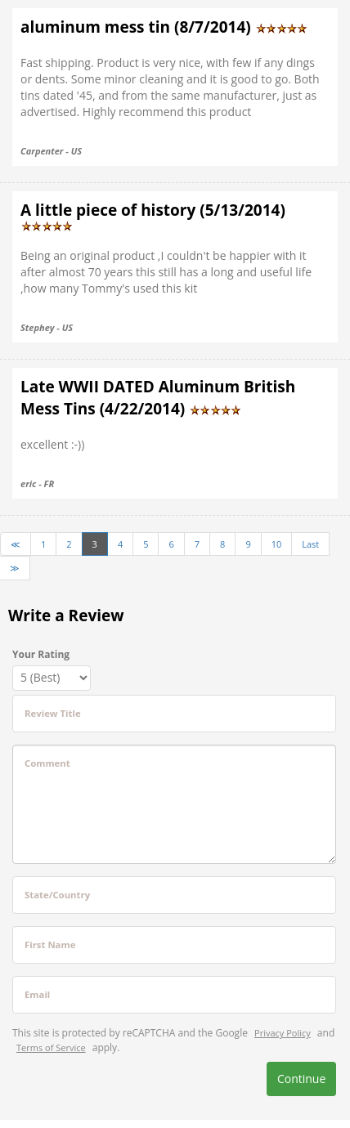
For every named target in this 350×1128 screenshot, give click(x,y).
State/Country (57, 895)
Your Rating (41, 654)
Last (310, 544)
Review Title (53, 713)
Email (37, 994)
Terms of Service (51, 1047)
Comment (47, 763)
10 (276, 544)
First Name (50, 944)
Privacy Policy (282, 1033)
